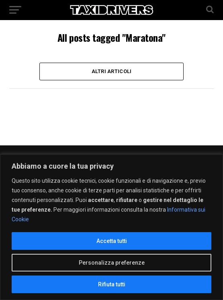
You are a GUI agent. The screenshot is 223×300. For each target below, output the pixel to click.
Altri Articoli (112, 71)
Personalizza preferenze (112, 262)
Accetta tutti (111, 241)
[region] (111, 227)
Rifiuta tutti (111, 284)
